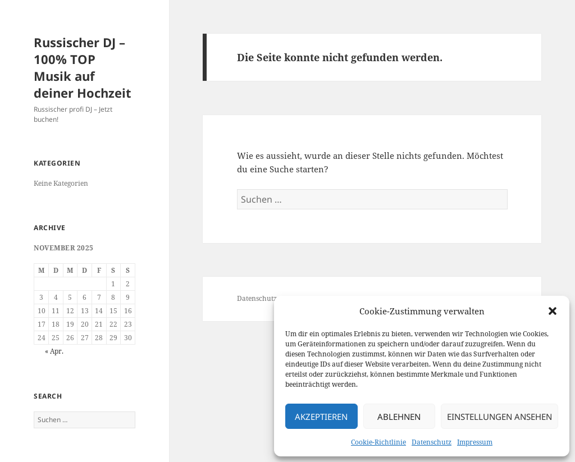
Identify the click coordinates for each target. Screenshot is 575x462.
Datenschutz (431, 442)
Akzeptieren (321, 416)
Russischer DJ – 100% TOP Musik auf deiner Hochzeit (82, 67)
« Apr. (54, 351)
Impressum (474, 442)
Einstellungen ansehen (499, 416)
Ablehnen (399, 416)
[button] (552, 311)
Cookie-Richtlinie (378, 442)
